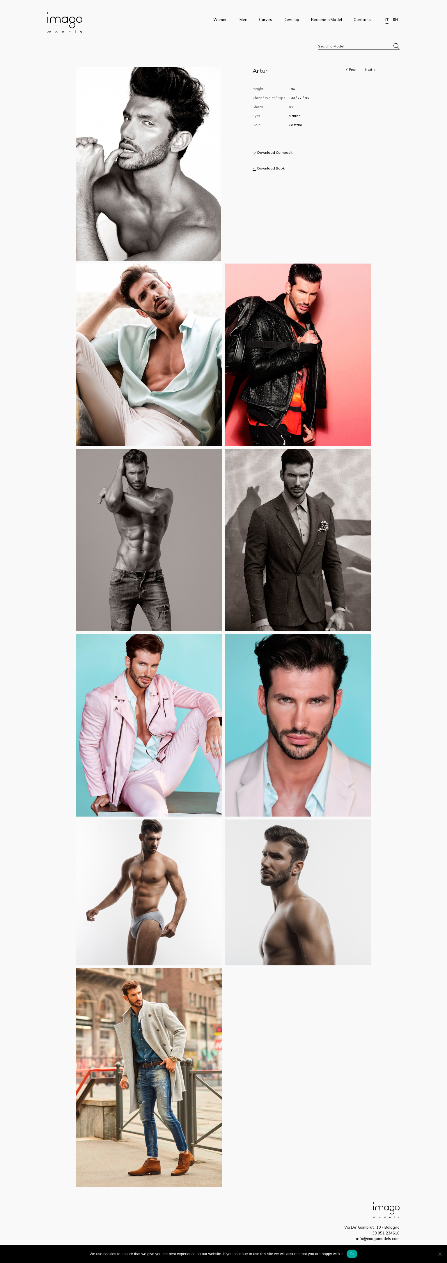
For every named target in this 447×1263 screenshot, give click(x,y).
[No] (440, 1254)
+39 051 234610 (385, 1233)
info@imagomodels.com (378, 1238)
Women (220, 19)
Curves (265, 19)
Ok (352, 1254)
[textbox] (359, 46)
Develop (291, 19)
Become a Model (326, 19)
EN (395, 19)
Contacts (362, 19)
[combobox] (359, 46)
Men (244, 19)
